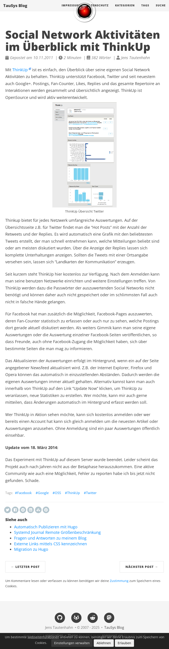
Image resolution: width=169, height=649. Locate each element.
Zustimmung (119, 581)
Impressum (71, 10)
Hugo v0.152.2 (34, 635)
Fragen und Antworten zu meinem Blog (50, 538)
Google (43, 493)
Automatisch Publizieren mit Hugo (45, 526)
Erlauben (124, 643)
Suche (161, 10)
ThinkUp (20, 69)
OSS (58, 493)
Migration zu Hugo (31, 549)
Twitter (91, 493)
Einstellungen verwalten (72, 643)
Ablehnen (104, 643)
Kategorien (125, 10)
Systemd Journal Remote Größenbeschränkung (57, 532)
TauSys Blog (15, 10)
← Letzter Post (25, 567)
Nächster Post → (141, 567)
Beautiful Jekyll (135, 635)
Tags (145, 10)
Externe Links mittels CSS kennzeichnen (50, 543)
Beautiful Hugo (90, 635)
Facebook (24, 493)
